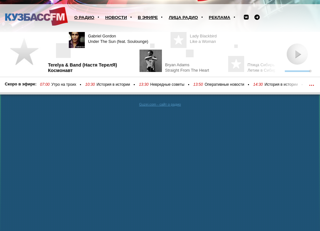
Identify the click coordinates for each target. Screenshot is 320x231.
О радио (84, 17)
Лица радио (183, 17)
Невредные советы (167, 84)
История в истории (113, 84)
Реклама (219, 17)
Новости (116, 17)
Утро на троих (63, 84)
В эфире (148, 17)
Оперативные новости (224, 84)
